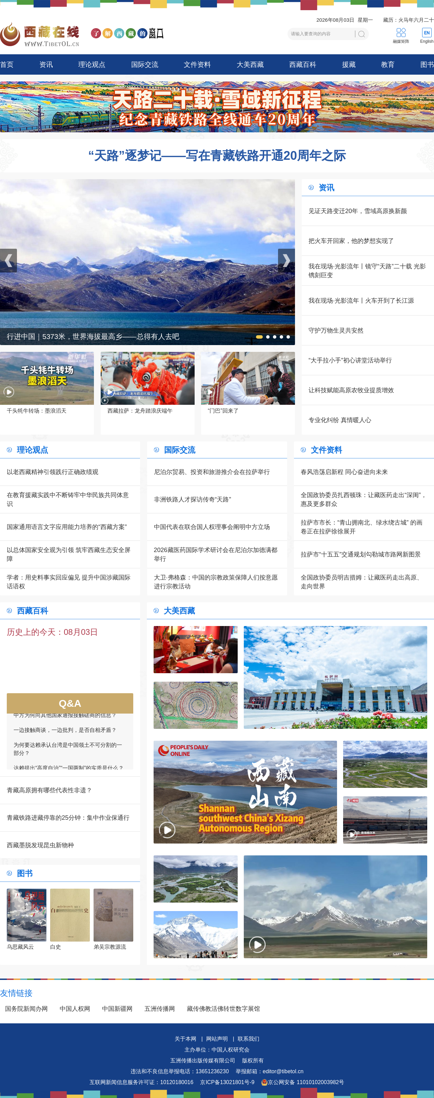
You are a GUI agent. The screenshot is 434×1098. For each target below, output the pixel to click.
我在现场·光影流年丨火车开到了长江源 (361, 300)
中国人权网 (75, 1008)
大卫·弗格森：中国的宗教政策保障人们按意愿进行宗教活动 (216, 582)
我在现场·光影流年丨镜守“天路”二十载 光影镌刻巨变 (367, 271)
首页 (7, 64)
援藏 (349, 64)
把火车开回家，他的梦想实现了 (351, 241)
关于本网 (185, 1039)
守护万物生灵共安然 (336, 330)
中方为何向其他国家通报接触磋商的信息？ (65, 719)
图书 (427, 64)
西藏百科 (302, 64)
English (426, 41)
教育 (388, 64)
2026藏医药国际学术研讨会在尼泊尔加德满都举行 (215, 554)
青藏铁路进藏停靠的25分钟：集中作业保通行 (68, 817)
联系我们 (248, 1039)
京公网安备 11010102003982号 (302, 1082)
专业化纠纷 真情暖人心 (340, 420)
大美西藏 (250, 64)
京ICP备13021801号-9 (227, 1082)
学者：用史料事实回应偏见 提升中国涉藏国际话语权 (69, 582)
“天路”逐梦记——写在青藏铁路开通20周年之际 (217, 155)
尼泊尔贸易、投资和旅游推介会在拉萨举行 (212, 472)
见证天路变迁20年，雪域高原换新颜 (358, 211)
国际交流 (144, 64)
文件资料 (197, 64)
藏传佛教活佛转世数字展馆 (223, 1008)
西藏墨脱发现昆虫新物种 (40, 845)
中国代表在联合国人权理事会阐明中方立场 (212, 527)
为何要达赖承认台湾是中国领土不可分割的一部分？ (68, 753)
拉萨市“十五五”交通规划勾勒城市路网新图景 (361, 554)
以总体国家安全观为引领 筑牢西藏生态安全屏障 (69, 554)
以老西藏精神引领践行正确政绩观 (52, 472)
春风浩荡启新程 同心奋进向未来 (344, 472)
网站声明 (217, 1039)
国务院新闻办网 (26, 1008)
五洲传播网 (159, 1008)
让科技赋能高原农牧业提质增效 (351, 390)
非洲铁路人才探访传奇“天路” (192, 499)
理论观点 (91, 64)
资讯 (46, 64)
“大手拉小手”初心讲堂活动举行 (350, 360)
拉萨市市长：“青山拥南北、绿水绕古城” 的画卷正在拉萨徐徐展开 (361, 527)
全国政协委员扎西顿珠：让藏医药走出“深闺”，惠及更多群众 (364, 499)
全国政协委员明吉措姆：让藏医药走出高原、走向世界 (362, 582)
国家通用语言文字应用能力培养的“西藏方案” (67, 527)
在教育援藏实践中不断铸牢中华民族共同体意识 (68, 499)
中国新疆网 (117, 1008)
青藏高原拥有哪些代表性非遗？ (49, 790)
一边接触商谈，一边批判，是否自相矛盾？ (65, 734)
